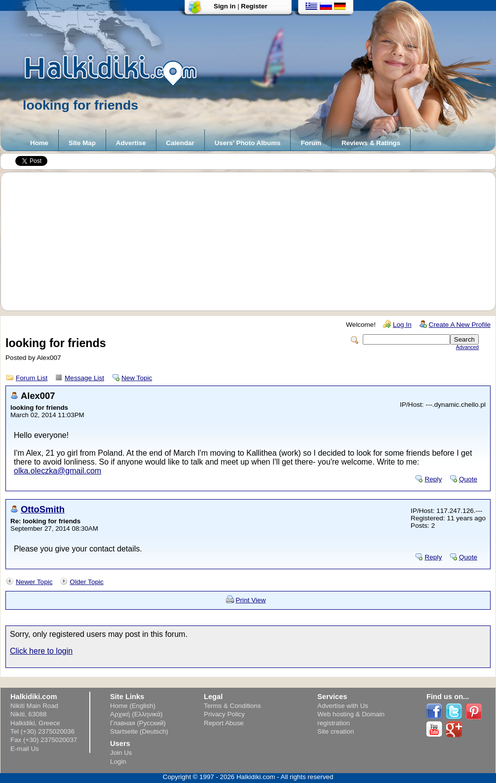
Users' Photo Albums (248, 143)
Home (39, 143)
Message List (84, 378)
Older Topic (87, 582)
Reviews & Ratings (371, 143)
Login (118, 761)
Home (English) (132, 705)
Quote (468, 479)
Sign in (224, 6)
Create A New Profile (460, 324)
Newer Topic (34, 582)
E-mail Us (24, 748)
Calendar (180, 143)
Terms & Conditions (232, 705)
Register (254, 6)
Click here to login (41, 651)
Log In (402, 324)
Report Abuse (224, 723)
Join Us (121, 752)
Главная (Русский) (138, 723)
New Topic (136, 378)
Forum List (31, 378)
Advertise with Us (342, 705)
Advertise (131, 143)
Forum (311, 143)
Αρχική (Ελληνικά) (136, 714)
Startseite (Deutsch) (139, 731)
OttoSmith (43, 509)
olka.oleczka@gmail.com (57, 471)
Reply (433, 479)
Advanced (467, 347)
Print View (251, 600)
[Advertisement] (253, 241)
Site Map (82, 143)
